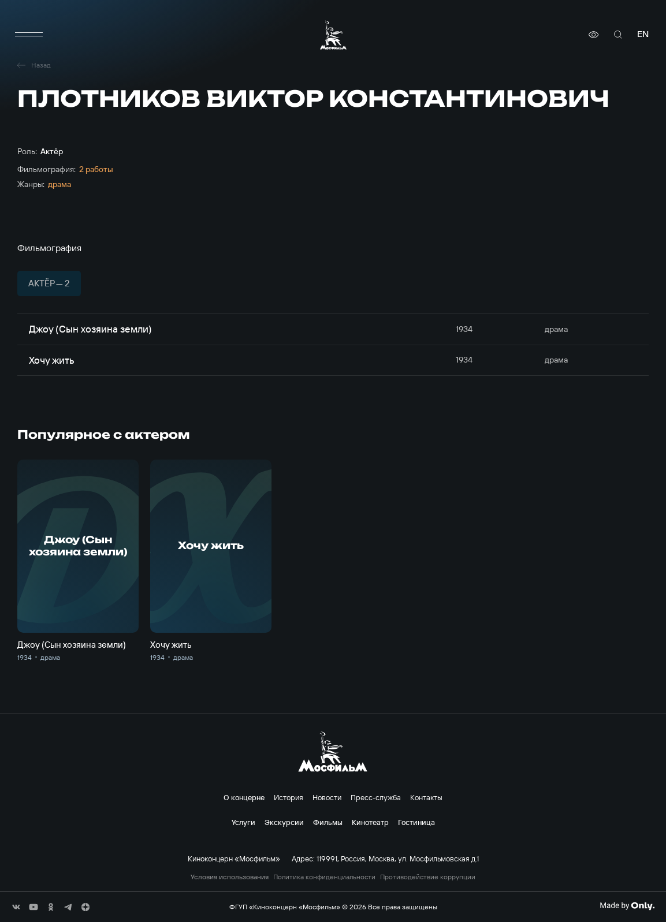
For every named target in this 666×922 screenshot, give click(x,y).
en (643, 34)
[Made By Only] (627, 905)
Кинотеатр (370, 822)
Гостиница (416, 822)
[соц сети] (16, 907)
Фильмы (328, 822)
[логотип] (333, 35)
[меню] (28, 34)
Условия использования (230, 877)
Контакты (426, 797)
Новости (326, 797)
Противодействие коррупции (427, 877)
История (288, 797)
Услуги (243, 822)
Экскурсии (284, 822)
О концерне (244, 797)
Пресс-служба (376, 797)
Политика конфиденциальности (324, 877)
